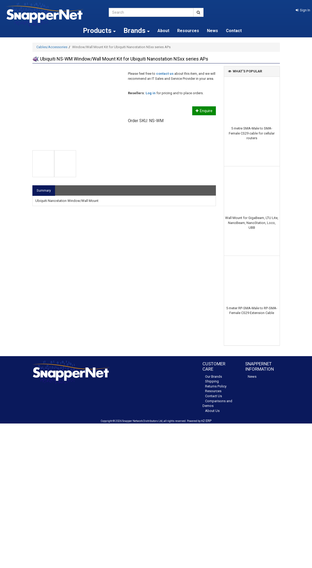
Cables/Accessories (51, 47)
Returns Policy (215, 386)
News (212, 30)
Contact (234, 30)
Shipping (212, 381)
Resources (188, 30)
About (163, 30)
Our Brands (213, 376)
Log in (151, 93)
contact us (165, 74)
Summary (44, 190)
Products (99, 30)
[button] (303, 10)
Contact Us (213, 396)
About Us (212, 411)
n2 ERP (206, 421)
